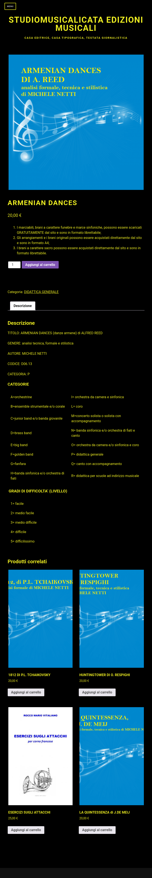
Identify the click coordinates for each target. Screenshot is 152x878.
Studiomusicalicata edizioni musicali (76, 24)
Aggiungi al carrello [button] (26, 692)
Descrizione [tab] (23, 306)
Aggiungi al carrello (40, 265)
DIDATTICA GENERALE (41, 292)
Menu (10, 6)
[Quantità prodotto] (14, 264)
